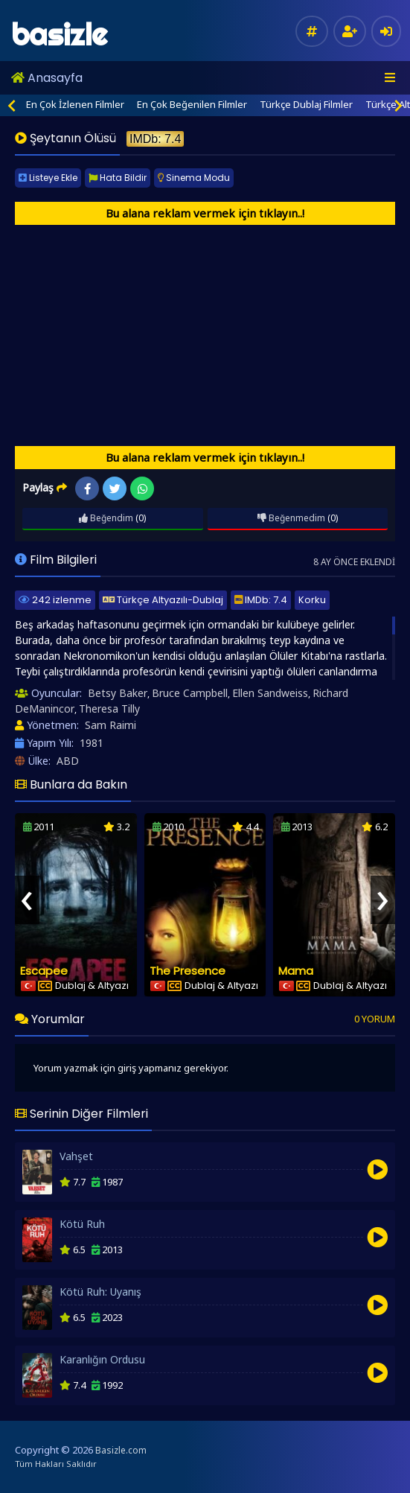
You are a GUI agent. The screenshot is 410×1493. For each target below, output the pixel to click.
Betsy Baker (117, 693)
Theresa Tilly (109, 708)
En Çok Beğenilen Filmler (192, 104)
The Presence (187, 970)
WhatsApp (142, 488)
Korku (312, 600)
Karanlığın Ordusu (102, 1359)
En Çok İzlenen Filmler (75, 104)
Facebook (87, 488)
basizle (59, 34)
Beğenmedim (291, 518)
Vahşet (76, 1156)
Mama (295, 970)
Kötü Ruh (82, 1224)
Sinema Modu (194, 177)
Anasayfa (47, 77)
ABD (68, 761)
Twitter (115, 488)
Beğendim (106, 518)
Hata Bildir (118, 177)
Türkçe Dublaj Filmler (306, 104)
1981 (91, 743)
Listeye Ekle (48, 177)
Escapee (44, 970)
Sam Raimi (110, 725)
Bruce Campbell (190, 693)
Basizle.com (121, 1450)
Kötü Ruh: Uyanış (100, 1292)
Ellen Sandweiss (270, 693)
